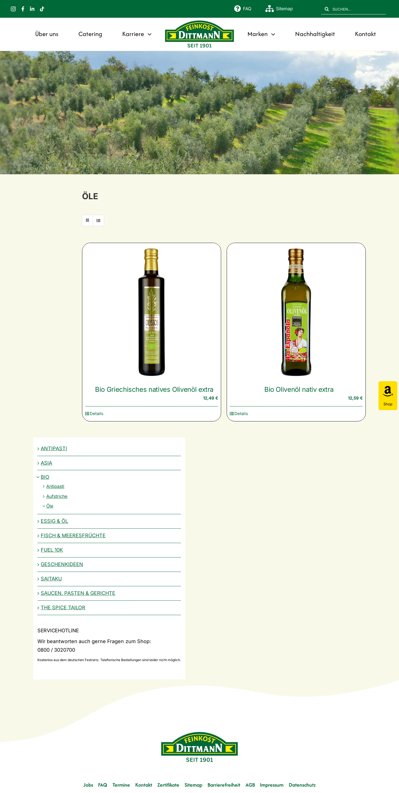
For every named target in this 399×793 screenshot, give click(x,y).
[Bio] (199, 112)
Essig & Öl (54, 521)
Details (96, 413)
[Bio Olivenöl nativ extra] (296, 312)
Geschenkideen (62, 564)
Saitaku (51, 579)
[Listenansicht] (98, 220)
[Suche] (326, 8)
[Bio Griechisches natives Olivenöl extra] (151, 312)
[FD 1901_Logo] (199, 21)
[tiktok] (42, 8)
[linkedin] (32, 8)
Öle (49, 506)
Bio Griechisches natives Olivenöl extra (154, 389)
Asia (46, 463)
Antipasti (54, 448)
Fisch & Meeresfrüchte (73, 535)
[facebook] (22, 8)
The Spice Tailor (63, 607)
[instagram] (13, 8)
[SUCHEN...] (353, 8)
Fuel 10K (52, 550)
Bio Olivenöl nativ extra (298, 389)
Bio (45, 477)
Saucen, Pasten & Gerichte (78, 593)
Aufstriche (56, 496)
